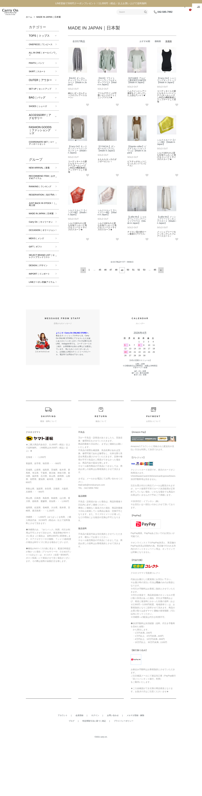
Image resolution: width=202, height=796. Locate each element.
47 (111, 273)
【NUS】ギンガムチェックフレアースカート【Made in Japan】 (77, 84)
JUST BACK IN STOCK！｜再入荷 (40, 235)
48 (117, 273)
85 (154, 273)
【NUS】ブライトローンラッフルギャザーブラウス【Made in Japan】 (107, 84)
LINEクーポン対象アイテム (40, 333)
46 (106, 273)
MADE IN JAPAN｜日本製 (48, 20)
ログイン (95, 768)
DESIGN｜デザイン (41, 311)
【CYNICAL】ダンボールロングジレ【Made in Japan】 (107, 152)
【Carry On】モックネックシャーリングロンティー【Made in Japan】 (77, 153)
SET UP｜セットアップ (40, 99)
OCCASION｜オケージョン (40, 269)
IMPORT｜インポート (41, 322)
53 (144, 273)
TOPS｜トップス (39, 39)
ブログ (71, 774)
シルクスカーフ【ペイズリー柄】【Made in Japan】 (107, 216)
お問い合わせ (113, 768)
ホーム (29, 20)
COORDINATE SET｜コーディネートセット (41, 157)
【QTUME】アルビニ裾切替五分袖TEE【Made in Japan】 (136, 83)
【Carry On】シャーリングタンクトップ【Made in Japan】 (166, 83)
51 (133, 273)
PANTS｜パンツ (39, 71)
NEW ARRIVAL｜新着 (41, 186)
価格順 (158, 45)
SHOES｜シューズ (40, 118)
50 (127, 273)
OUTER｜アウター (40, 89)
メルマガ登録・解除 (135, 768)
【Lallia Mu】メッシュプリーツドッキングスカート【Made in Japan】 (166, 223)
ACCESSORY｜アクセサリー (40, 129)
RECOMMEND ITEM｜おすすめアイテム (40, 199)
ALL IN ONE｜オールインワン (40, 61)
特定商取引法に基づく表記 (94, 774)
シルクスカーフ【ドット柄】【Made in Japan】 (166, 145)
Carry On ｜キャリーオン (40, 258)
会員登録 (79, 768)
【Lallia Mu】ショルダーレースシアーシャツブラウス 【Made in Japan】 (136, 223)
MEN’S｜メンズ (38, 279)
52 (138, 273)
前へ (84, 273)
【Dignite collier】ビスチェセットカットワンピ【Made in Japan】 (136, 153)
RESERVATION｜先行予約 (40, 223)
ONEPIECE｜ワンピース (40, 49)
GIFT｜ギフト (37, 288)
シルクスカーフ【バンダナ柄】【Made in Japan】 (77, 216)
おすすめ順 (145, 45)
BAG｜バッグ (37, 109)
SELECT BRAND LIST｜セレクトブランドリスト (40, 300)
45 (100, 273)
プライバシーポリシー (123, 774)
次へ (160, 273)
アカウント (63, 768)
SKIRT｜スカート (39, 80)
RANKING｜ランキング (40, 212)
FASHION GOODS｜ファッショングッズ (40, 142)
